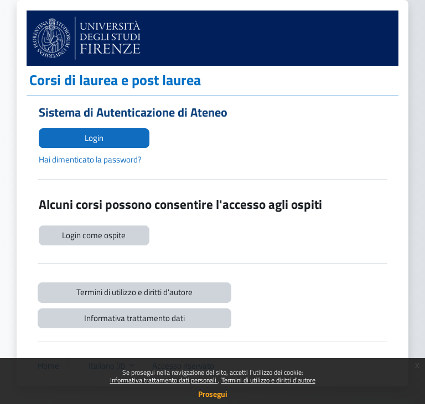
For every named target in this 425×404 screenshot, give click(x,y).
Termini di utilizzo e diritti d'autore (268, 380)
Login (94, 138)
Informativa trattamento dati (134, 318)
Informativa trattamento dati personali (164, 380)
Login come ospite (94, 235)
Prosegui (212, 394)
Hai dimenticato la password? (90, 159)
